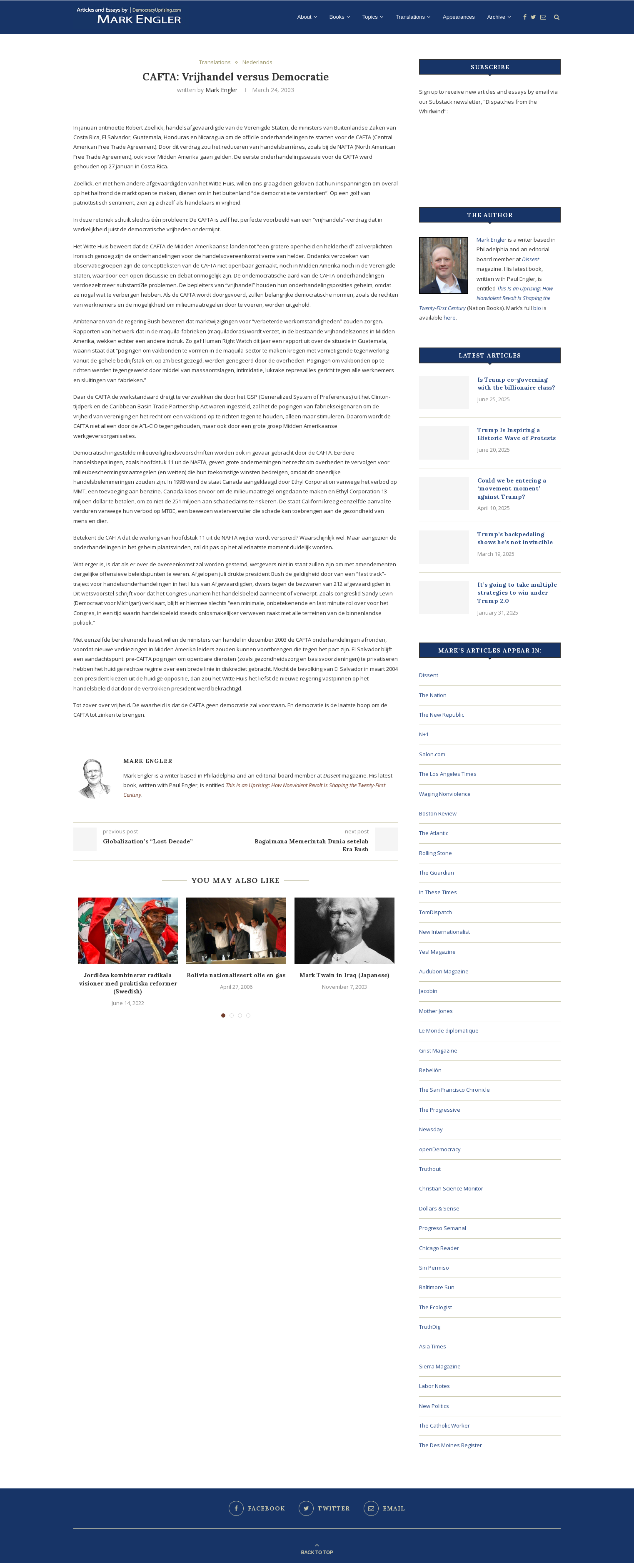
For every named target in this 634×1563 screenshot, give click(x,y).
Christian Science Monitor (451, 1188)
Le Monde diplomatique (449, 1030)
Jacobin (428, 991)
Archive (496, 17)
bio (537, 308)
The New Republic (441, 714)
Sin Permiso (434, 1267)
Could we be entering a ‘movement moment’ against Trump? (511, 488)
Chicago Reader (439, 1248)
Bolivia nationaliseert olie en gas (236, 975)
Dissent (530, 259)
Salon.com (432, 754)
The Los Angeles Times (448, 774)
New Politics (434, 1406)
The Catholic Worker (444, 1425)
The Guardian (436, 872)
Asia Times (432, 1346)
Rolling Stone (435, 853)
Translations (410, 17)
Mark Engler (221, 90)
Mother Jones (436, 1011)
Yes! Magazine (437, 951)
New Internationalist (444, 931)
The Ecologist (435, 1307)
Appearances (459, 17)
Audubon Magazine (444, 971)
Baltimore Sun (436, 1287)
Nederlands (257, 62)
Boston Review (438, 813)
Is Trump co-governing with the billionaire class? (516, 384)
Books (336, 17)
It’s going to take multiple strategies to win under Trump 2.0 (517, 593)
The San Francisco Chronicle (454, 1089)
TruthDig (429, 1326)
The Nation (433, 695)
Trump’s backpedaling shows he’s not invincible (515, 538)
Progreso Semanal (442, 1228)
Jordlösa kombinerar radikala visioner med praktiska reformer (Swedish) (128, 983)
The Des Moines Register (450, 1445)
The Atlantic (433, 833)
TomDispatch (435, 912)
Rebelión (430, 1070)
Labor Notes (434, 1386)
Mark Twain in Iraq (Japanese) (344, 975)
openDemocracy (440, 1149)
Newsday (431, 1129)
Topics (370, 17)
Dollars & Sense (439, 1208)
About (304, 17)
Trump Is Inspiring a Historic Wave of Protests (516, 434)
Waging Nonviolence (445, 794)
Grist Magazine (438, 1050)
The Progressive (439, 1109)
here (450, 317)
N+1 (424, 734)
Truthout (430, 1169)
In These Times (438, 892)
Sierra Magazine (440, 1366)
